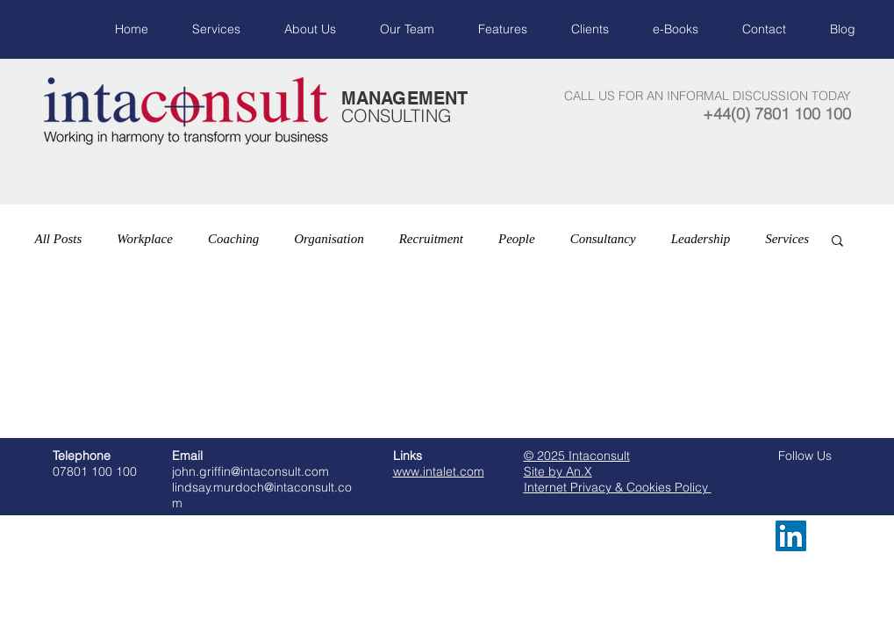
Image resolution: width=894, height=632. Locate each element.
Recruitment (431, 239)
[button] (837, 242)
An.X (579, 471)
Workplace (145, 239)
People (516, 239)
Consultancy (603, 239)
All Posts (58, 239)
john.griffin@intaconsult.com (250, 471)
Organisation (328, 239)
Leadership (701, 239)
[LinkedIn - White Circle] (830, 536)
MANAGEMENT (404, 98)
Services (787, 239)
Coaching (233, 239)
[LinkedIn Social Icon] (791, 536)
